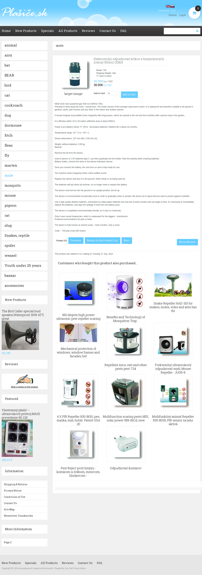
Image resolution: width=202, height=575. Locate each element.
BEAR (9, 75)
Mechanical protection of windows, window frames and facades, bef (78, 352)
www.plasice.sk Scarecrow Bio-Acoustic (36, 568)
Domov (173, 15)
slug (8, 225)
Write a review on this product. (24, 387)
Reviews (11, 364)
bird (8, 85)
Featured (11, 399)
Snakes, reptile (17, 235)
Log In (182, 15)
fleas (9, 145)
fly (7, 155)
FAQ (99, 563)
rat (7, 215)
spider (10, 245)
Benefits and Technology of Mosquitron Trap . (126, 319)
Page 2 (8, 542)
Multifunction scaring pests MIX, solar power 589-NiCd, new (126, 418)
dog (8, 115)
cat (7, 95)
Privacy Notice (13, 490)
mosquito (13, 185)
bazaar (10, 275)
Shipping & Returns (15, 484)
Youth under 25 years (23, 265)
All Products (49, 563)
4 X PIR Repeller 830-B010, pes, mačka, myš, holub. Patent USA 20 (78, 420)
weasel (10, 255)
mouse (10, 195)
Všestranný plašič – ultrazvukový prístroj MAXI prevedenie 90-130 (21, 414)
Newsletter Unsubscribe (18, 515)
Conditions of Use (14, 496)
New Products (15, 300)
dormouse (13, 125)
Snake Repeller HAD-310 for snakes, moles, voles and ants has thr (173, 307)
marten (11, 165)
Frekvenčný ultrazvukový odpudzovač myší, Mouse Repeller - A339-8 (173, 368)
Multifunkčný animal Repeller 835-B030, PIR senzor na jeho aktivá (173, 420)
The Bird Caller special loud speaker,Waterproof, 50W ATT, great (23, 315)
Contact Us (10, 503)
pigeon (10, 205)
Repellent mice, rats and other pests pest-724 (126, 367)
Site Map (9, 509)
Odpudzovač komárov (125, 468)
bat (7, 65)
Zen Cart (69, 568)
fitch (9, 135)
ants (8, 55)
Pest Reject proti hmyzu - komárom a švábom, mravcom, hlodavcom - (78, 472)
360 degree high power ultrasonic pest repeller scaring (78, 317)
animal (11, 45)
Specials (30, 563)
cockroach (14, 105)
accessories (14, 285)
